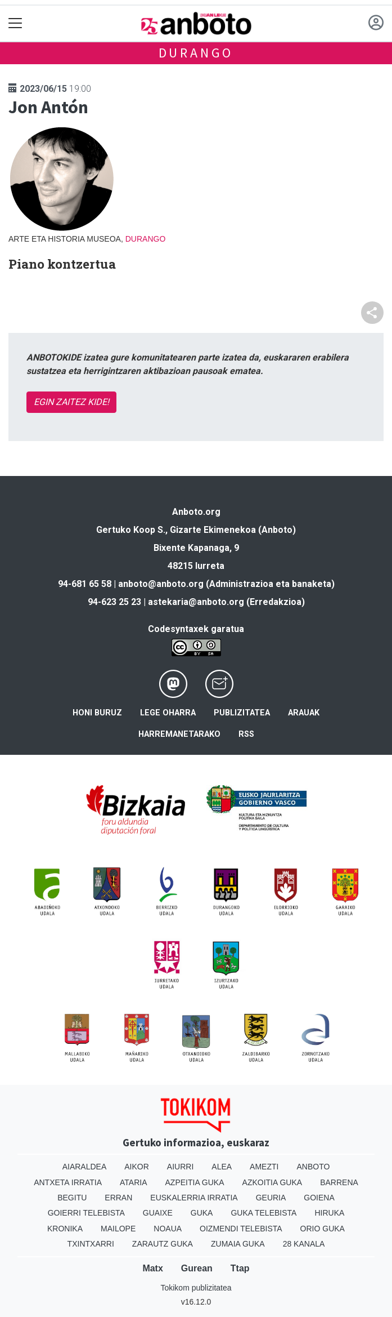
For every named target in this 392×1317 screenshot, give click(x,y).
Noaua (168, 1228)
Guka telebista (263, 1212)
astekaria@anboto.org (196, 602)
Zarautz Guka (162, 1243)
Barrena (339, 1182)
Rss (246, 734)
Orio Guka (322, 1228)
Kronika (65, 1228)
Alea (221, 1166)
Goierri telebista (86, 1212)
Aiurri (180, 1166)
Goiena (319, 1197)
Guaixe (158, 1212)
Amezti (264, 1166)
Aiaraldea (84, 1166)
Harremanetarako (179, 734)
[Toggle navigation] (15, 23)
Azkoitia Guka (272, 1182)
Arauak (303, 713)
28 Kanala (304, 1243)
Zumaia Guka (238, 1243)
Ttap (240, 1268)
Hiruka (329, 1212)
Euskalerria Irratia (193, 1197)
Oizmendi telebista (241, 1228)
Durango (196, 52)
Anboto (313, 1166)
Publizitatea (242, 713)
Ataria (133, 1182)
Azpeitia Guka (194, 1182)
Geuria (271, 1197)
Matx (152, 1268)
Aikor (136, 1166)
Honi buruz (97, 713)
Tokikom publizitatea (195, 1287)
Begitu (72, 1197)
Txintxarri (90, 1243)
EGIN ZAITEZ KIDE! (71, 402)
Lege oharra (168, 713)
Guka (202, 1212)
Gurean (197, 1268)
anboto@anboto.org (161, 584)
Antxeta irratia (68, 1182)
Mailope (118, 1228)
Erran (118, 1197)
